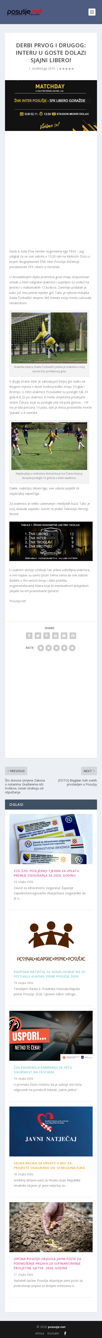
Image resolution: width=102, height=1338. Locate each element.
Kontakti (53, 1333)
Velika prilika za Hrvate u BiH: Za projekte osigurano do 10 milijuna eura (49, 1165)
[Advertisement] (51, 191)
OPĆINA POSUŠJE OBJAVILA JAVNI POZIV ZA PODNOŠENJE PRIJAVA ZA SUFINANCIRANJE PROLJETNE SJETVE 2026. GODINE (47, 1263)
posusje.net (57, 1327)
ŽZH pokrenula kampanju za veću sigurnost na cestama (43, 1069)
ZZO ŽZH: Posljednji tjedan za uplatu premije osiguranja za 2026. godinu (46, 873)
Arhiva (39, 1333)
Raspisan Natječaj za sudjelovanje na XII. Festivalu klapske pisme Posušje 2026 (50, 974)
